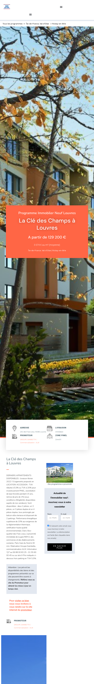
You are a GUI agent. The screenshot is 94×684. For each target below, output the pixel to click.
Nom (49, 514)
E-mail (63, 514)
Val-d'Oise (44, 24)
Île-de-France (32, 24)
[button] (61, 7)
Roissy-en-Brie (59, 24)
